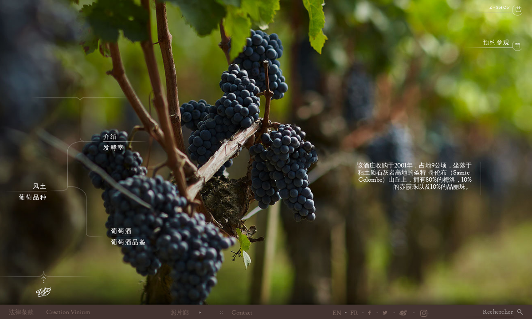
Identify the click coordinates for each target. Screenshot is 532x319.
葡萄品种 (33, 198)
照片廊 (179, 312)
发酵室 (114, 148)
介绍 (110, 137)
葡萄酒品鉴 (128, 242)
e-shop (499, 7)
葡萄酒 (121, 231)
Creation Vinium (68, 312)
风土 (40, 187)
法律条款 (21, 312)
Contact (242, 312)
